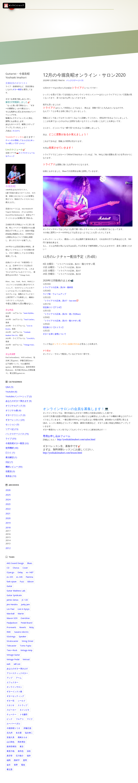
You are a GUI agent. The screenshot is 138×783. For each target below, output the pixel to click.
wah (8, 664)
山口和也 (10, 742)
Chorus (16, 567)
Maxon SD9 (12, 618)
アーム (19, 677)
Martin (21, 613)
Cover (25, 567)
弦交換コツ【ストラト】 (53, 327)
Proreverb (11, 627)
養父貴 (9, 769)
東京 (22, 746)
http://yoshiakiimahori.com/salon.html (76, 439)
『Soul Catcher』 (29, 319)
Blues (29, 563)
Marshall (10, 613)
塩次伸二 (29, 732)
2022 (8, 508)
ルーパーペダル (13, 723)
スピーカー (11, 709)
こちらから (15, 131)
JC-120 (25, 600)
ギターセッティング (15, 696)
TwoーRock (12, 650)
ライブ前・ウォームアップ (54, 294)
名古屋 (19, 732)
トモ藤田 (23, 714)
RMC (9, 632)
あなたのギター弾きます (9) (19, 400)
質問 (25, 760)
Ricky (31, 627)
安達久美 (10, 737)
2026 (8, 490)
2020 (8, 518)
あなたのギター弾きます (17, 668)
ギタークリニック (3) (15, 415)
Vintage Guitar (13, 654)
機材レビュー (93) (14, 466)
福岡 (9, 760)
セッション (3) (12, 424)
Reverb (22, 627)
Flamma (29, 577)
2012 (8, 548)
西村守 (17, 760)
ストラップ (22, 705)
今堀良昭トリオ (13, 728)
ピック (9, 719)
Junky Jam (25, 604)
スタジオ (10, 705)
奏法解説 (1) (11, 457)
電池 (23, 764)
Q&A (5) (9, 386)
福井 (29, 755)
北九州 (9, 732)
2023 (8, 504)
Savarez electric (21, 632)
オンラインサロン (14, 687)
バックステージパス (75, 80)
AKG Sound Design (15, 563)
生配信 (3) (10, 471)
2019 (8, 522)
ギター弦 (10, 700)
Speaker (22, 636)
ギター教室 (17, 89)
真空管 (9, 755)
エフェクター (12, 682)
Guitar (9, 586)
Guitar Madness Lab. (16, 590)
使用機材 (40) (12, 447)
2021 (8, 513)
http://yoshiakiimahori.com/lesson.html (62, 452)
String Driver (27, 641)
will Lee (17, 664)
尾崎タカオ (22, 737)
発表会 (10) (11, 476)
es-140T (30, 572)
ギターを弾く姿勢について (54, 334)
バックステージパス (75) (17, 433)
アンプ (9, 677)
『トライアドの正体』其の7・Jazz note (59, 301)
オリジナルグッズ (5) (15, 405)
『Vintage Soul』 (28, 345)
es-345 (19, 577)
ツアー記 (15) (12, 429)
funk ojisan (11, 581)
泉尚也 (21, 751)
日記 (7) (9, 462)
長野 (16, 764)
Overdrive (25, 618)
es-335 (10, 577)
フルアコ (20, 719)
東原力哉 (10, 751)
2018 (8, 527)
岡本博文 (21, 742)
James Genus (12, 600)
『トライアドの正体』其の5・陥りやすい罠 (62, 321)
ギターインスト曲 (14, 691)
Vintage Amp (26, 650)
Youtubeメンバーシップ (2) (19, 396)
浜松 (29, 751)
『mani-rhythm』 (28, 313)
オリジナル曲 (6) (13, 410)
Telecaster (11, 645)
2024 (8, 499)
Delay (20, 572)
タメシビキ (24, 709)
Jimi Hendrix (12, 604)
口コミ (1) (10, 452)
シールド (21, 700)
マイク (30, 719)
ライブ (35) (11, 438)
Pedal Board (26, 622)
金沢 (9, 764)
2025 (8, 494)
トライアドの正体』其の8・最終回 (58, 287)
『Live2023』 (30, 338)
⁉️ (77, 301)
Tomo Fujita (25, 645)
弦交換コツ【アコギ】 (52, 307)
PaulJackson (12, 622)
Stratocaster (12, 641)
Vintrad (26, 659)
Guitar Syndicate (14, 595)
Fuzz (22, 581)
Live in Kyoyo (23, 609)
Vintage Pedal (13, 659)
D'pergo (10, 572)
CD (8, 567)
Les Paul (10, 609)
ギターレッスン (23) (15, 419)
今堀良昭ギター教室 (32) (17, 443)
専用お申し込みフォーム (56, 436)
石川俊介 (20, 755)
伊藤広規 (27, 728)
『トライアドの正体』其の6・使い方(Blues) (62, 314)
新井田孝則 (11, 746)
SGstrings (11, 636)
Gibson (30, 581)
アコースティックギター (17, 673)
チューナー (11, 714)
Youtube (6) (11, 391)
